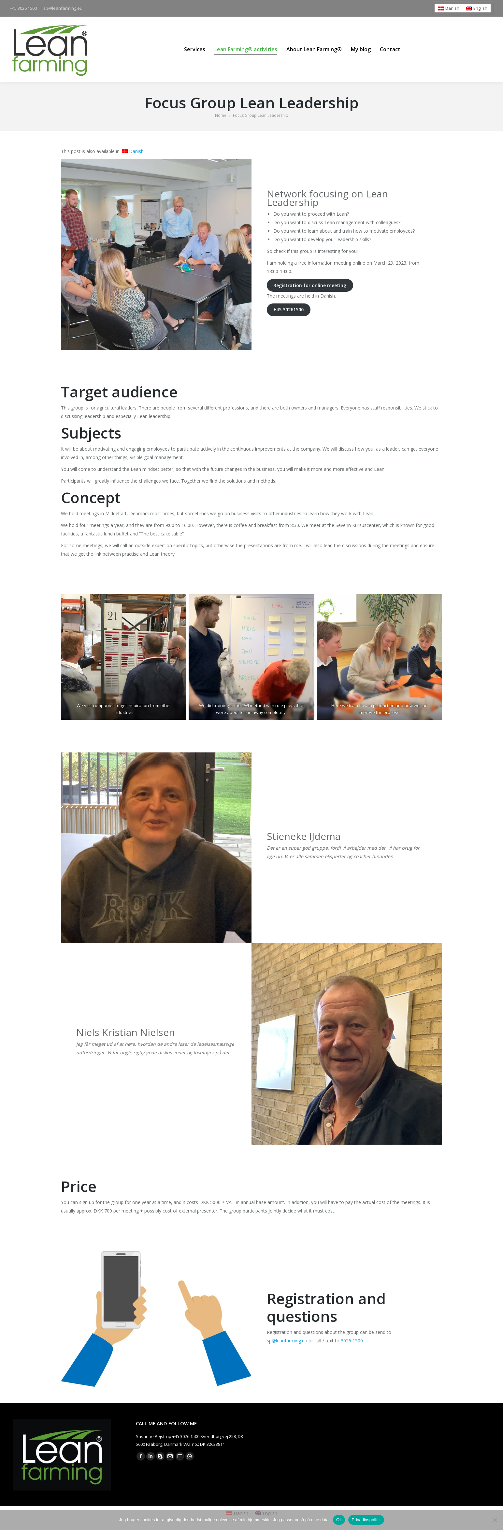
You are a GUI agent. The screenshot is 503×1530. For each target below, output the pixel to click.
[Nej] (495, 1520)
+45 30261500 (288, 309)
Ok (339, 1519)
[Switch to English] (477, 8)
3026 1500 (352, 1340)
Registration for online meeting (309, 285)
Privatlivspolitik (366, 1519)
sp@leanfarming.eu (287, 1340)
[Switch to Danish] (449, 8)
